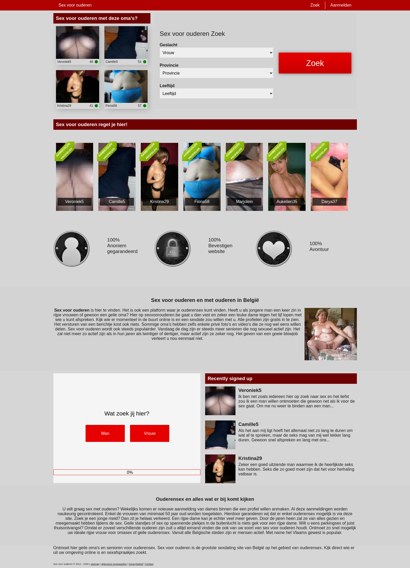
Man (105, 433)
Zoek (315, 5)
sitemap (95, 564)
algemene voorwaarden (114, 564)
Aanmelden (341, 5)
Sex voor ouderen (75, 5)
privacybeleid (136, 564)
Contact (149, 564)
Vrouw (150, 433)
